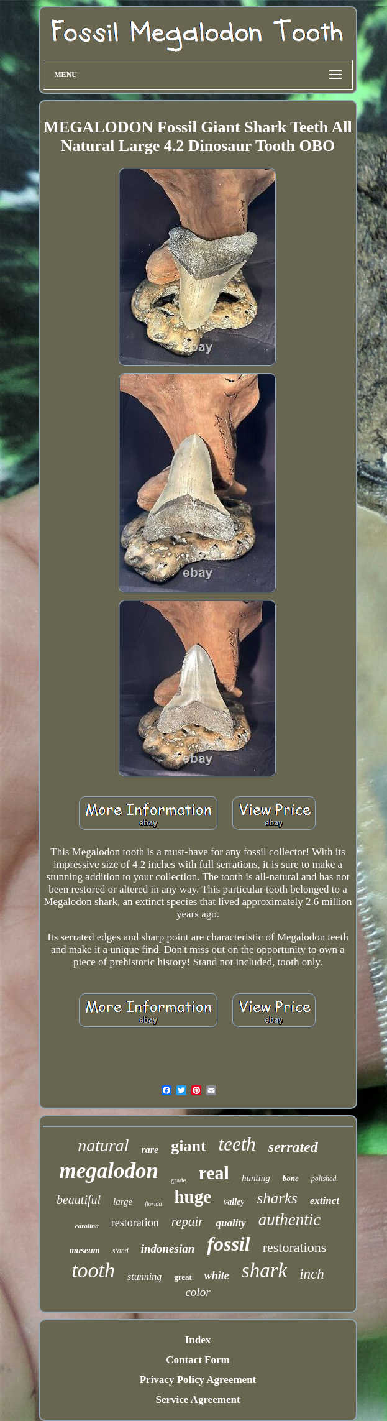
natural (103, 1145)
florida (153, 1203)
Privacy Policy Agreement (198, 1380)
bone (291, 1178)
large (122, 1202)
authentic (289, 1219)
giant (188, 1146)
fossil (228, 1244)
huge (192, 1197)
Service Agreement (197, 1399)
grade (178, 1180)
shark (264, 1270)
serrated (293, 1147)
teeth (237, 1144)
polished (324, 1178)
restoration (135, 1222)
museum (85, 1250)
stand (120, 1250)
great (183, 1277)
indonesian (168, 1248)
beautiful (79, 1200)
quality (230, 1223)
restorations (295, 1247)
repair (187, 1221)
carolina (87, 1226)
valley (234, 1202)
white (216, 1275)
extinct (324, 1201)
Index (198, 1340)
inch (311, 1274)
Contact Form (197, 1360)
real (213, 1172)
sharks (277, 1198)
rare (150, 1149)
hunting (256, 1178)
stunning (144, 1276)
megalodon (109, 1171)
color (197, 1292)
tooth (93, 1270)
